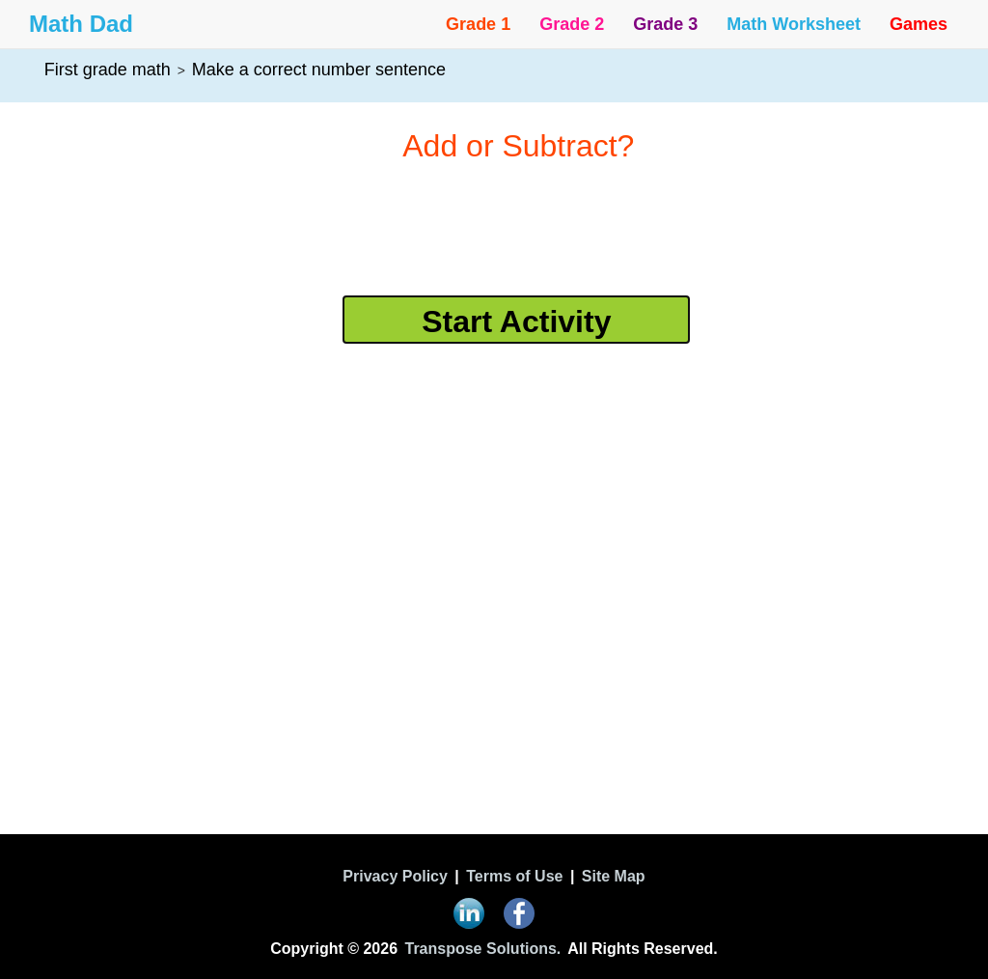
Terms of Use (514, 876)
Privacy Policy (395, 876)
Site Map (613, 876)
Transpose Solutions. (482, 948)
